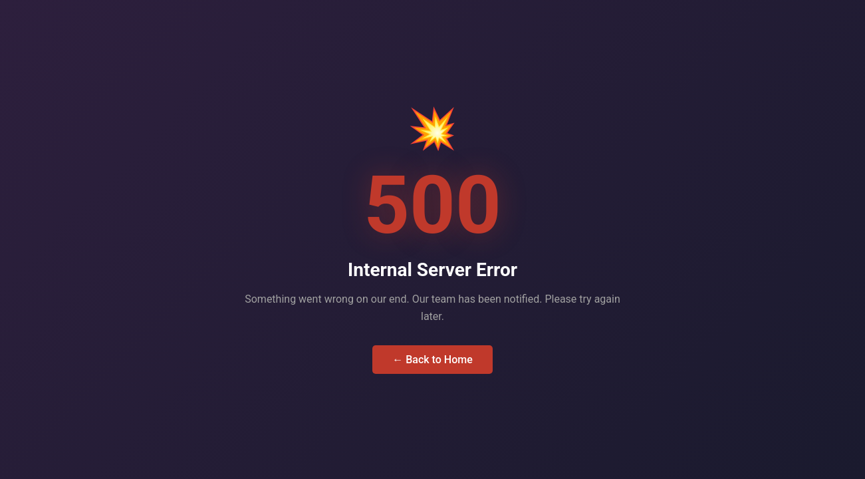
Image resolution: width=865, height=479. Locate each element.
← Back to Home (432, 359)
